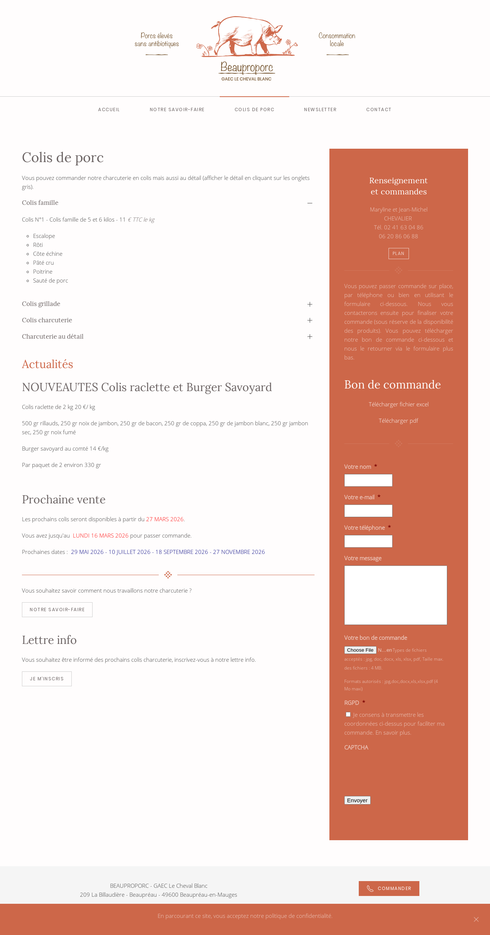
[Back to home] (245, 48)
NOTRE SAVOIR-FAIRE (57, 609)
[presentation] (400, 769)
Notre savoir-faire (177, 109)
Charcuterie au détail (53, 336)
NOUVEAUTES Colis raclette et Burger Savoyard (147, 387)
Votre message (362, 558)
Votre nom (360, 466)
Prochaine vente (64, 499)
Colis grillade (41, 304)
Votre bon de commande (375, 637)
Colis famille (40, 203)
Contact (379, 109)
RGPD (354, 702)
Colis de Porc (255, 109)
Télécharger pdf (398, 420)
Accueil (109, 109)
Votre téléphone (367, 527)
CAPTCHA (356, 747)
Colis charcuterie (47, 320)
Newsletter (320, 109)
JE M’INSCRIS (47, 679)
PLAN (399, 253)
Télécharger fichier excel (399, 404)
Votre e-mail (362, 497)
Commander (389, 888)
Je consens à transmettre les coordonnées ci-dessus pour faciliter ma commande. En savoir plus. (394, 723)
